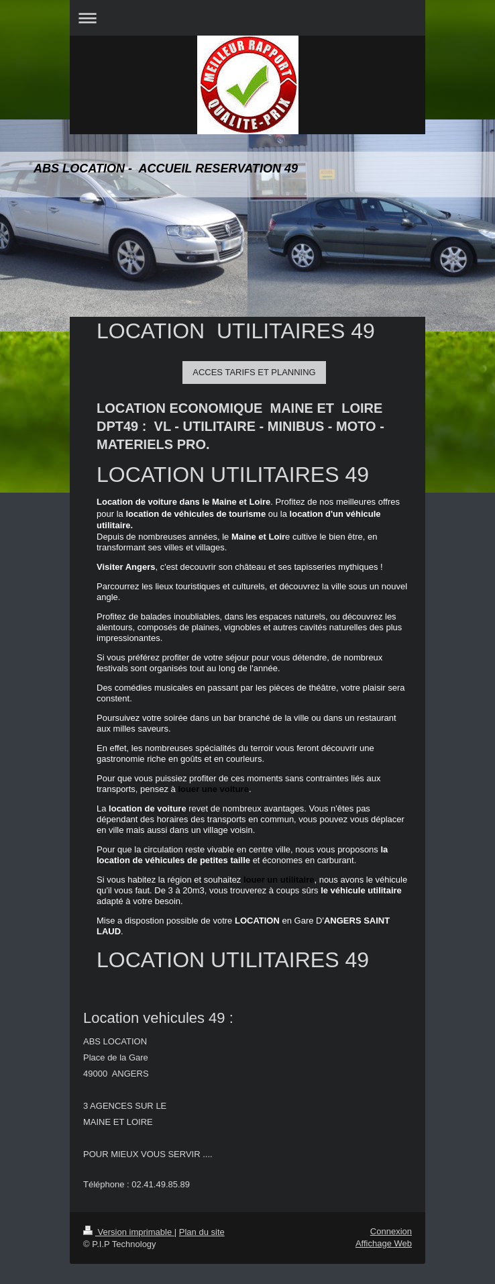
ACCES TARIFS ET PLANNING (254, 372)
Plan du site (202, 1232)
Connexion (391, 1231)
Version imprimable (128, 1232)
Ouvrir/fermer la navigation (247, 17)
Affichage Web (383, 1243)
